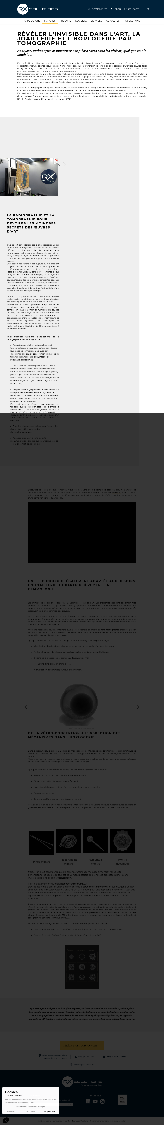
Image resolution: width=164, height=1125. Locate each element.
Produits (65, 21)
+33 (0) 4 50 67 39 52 (86, 1057)
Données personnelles (61, 1121)
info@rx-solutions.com (116, 1057)
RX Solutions (132, 21)
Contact (133, 9)
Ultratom (116, 493)
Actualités (112, 21)
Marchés (50, 21)
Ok (70, 1105)
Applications (32, 21)
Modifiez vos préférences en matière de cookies (108, 1121)
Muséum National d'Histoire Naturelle (102, 96)
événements (99, 9)
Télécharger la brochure (80, 1046)
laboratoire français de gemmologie (40, 96)
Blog (118, 9)
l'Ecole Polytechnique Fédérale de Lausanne (41, 99)
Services (96, 21)
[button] (5, 1120)
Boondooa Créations (80, 1121)
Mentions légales (44, 1121)
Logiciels (81, 21)
